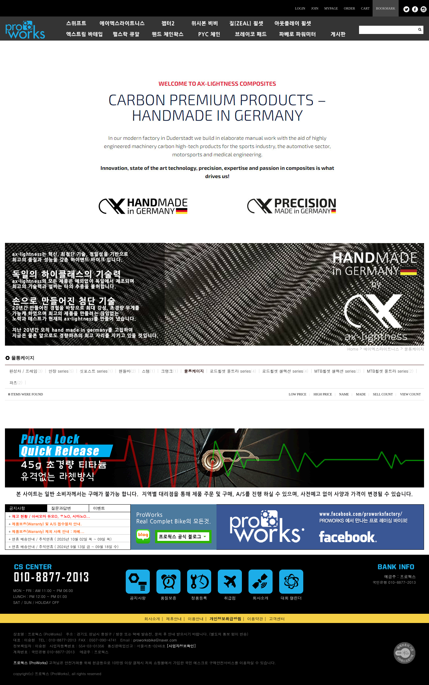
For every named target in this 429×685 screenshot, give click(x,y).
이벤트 (99, 508)
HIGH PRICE (323, 394)
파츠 (13, 382)
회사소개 (152, 618)
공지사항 (17, 508)
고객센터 (277, 618)
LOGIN (300, 8)
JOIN (314, 8)
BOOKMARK (385, 8)
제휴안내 (174, 618)
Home (352, 349)
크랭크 (167, 371)
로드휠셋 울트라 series (230, 371)
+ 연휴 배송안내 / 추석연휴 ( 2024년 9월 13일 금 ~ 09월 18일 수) (63, 546)
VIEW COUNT (410, 394)
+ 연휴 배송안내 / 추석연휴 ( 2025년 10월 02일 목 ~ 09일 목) (60, 539)
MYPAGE (331, 8)
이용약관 (255, 618)
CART (365, 8)
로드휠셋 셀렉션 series (282, 371)
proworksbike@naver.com (155, 640)
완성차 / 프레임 (23, 371)
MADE (361, 394)
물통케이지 (414, 349)
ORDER (349, 8)
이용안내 (196, 618)
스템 (146, 371)
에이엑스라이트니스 (381, 349)
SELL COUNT (383, 394)
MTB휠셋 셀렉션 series (335, 371)
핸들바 (125, 371)
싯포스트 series (93, 371)
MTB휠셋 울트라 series (387, 371)
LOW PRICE (297, 394)
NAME (344, 394)
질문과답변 (61, 508)
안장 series (58, 371)
